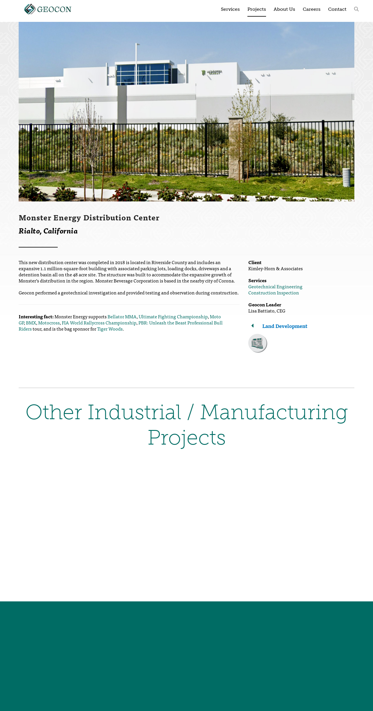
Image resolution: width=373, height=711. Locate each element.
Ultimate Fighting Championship (173, 316)
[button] (356, 8)
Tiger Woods (110, 328)
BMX (31, 322)
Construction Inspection (273, 292)
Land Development (284, 326)
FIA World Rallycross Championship (99, 322)
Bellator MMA (122, 316)
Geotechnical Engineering (275, 286)
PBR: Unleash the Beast (162, 322)
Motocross (49, 322)
